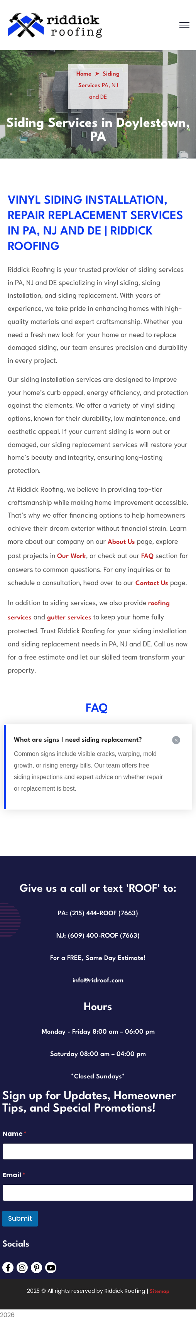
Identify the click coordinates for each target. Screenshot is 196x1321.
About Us (121, 542)
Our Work (71, 556)
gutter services (69, 617)
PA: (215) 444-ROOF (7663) (98, 913)
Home (83, 74)
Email (14, 1175)
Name (15, 1133)
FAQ (147, 556)
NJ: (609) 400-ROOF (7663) (98, 936)
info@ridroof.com (98, 980)
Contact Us (151, 583)
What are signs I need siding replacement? (78, 740)
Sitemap (159, 1291)
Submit (20, 1218)
